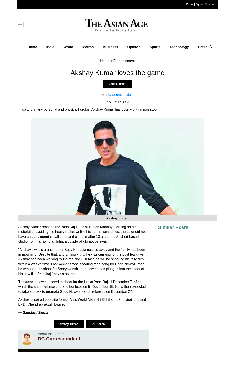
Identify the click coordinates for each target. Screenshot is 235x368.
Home (32, 47)
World (68, 47)
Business (110, 47)
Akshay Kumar (68, 324)
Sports (155, 47)
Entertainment (117, 83)
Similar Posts (173, 227)
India (50, 47)
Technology (179, 47)
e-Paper (189, 4)
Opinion (133, 47)
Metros (88, 47)
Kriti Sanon (98, 324)
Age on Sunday (204, 4)
